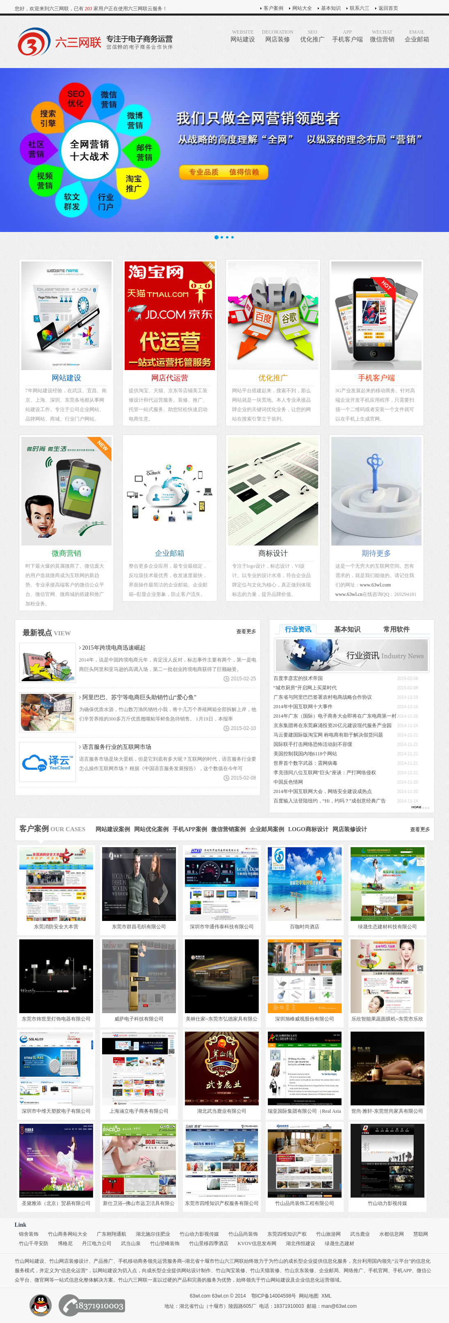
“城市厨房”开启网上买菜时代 (305, 688)
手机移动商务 (133, 1261)
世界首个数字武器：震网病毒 (305, 763)
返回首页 (388, 8)
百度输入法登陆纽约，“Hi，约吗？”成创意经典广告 (330, 801)
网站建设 (243, 36)
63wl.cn (220, 1296)
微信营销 (382, 36)
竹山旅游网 (328, 1234)
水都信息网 (391, 1234)
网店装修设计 (350, 829)
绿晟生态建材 (339, 1243)
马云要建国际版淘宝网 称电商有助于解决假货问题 (328, 735)
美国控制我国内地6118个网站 (305, 754)
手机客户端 (347, 36)
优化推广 (312, 36)
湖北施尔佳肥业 (153, 1234)
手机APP (402, 1270)
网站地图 (309, 1296)
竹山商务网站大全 (67, 1234)
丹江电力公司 (97, 1243)
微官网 (41, 1280)
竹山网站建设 (29, 1261)
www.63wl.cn (349, 594)
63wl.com (200, 1296)
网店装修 (277, 36)
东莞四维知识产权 (287, 1234)
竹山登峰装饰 (165, 1243)
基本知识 (331, 8)
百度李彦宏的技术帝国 (298, 678)
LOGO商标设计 (308, 829)
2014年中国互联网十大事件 (303, 706)
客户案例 (273, 8)
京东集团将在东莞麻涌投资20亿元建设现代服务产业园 (333, 725)
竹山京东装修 (299, 1270)
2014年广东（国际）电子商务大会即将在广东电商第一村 (335, 716)
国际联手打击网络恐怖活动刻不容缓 (313, 744)
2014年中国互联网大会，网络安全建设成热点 (323, 791)
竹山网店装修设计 (69, 1261)
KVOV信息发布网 (257, 1243)
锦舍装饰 (29, 1234)
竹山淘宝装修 (230, 1270)
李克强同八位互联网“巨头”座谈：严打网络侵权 (325, 772)
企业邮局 (329, 1270)
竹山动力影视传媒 (199, 1234)
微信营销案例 (228, 829)
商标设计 (273, 553)
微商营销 (66, 553)
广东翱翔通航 (111, 1234)
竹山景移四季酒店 (208, 1243)
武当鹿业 (360, 1234)
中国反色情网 (288, 782)
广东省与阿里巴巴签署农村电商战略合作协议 (323, 697)
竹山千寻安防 (33, 1243)
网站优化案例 (151, 829)
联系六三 (359, 8)
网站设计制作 (196, 1270)
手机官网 (378, 1270)
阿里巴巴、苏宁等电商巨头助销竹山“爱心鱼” (139, 697)
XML (326, 1296)
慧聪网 (420, 1234)
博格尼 (65, 1243)
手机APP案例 (190, 829)
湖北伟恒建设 (300, 1243)
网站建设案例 (113, 829)
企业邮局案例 (267, 829)
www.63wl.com (375, 585)
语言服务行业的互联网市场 (116, 747)
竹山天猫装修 (265, 1270)
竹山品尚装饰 (243, 1234)
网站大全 (302, 8)
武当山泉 (131, 1243)
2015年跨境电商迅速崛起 (114, 648)
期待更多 (376, 553)
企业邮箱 (417, 36)
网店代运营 (169, 378)
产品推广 (103, 1261)
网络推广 (353, 1270)
